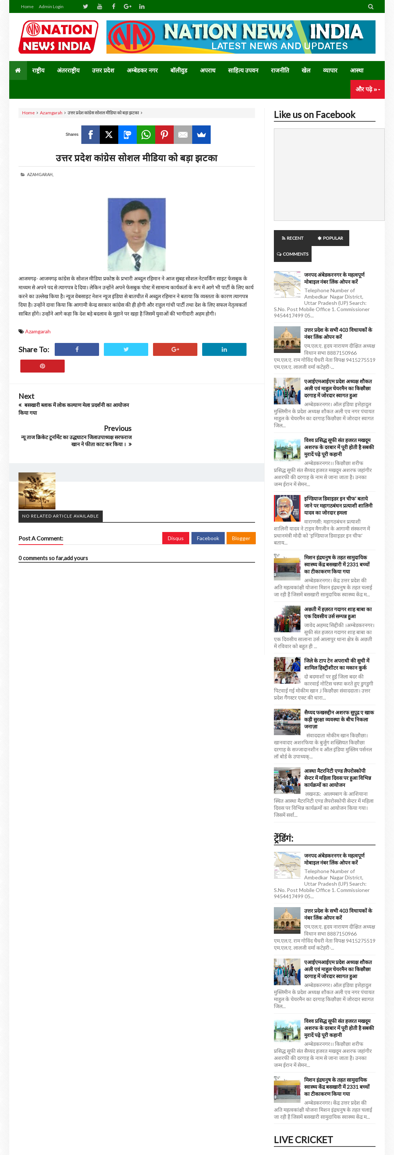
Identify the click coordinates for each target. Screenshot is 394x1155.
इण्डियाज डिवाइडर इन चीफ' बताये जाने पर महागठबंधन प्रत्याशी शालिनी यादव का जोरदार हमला (338, 489)
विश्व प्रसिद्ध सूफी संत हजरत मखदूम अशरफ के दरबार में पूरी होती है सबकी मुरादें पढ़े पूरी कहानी (339, 431)
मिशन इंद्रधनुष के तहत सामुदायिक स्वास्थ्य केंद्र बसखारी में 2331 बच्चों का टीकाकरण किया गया (337, 548)
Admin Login (51, 6)
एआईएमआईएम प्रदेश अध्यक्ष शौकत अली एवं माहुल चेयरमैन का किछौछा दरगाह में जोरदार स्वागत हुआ (338, 372)
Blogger (241, 506)
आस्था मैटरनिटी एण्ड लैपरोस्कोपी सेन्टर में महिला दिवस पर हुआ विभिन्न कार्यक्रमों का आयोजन (337, 762)
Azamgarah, (40, 174)
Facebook (208, 506)
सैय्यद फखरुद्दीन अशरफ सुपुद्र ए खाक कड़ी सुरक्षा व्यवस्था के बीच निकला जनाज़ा (339, 703)
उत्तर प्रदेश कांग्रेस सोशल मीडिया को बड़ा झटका (136, 157)
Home (27, 6)
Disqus (176, 506)
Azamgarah (51, 112)
